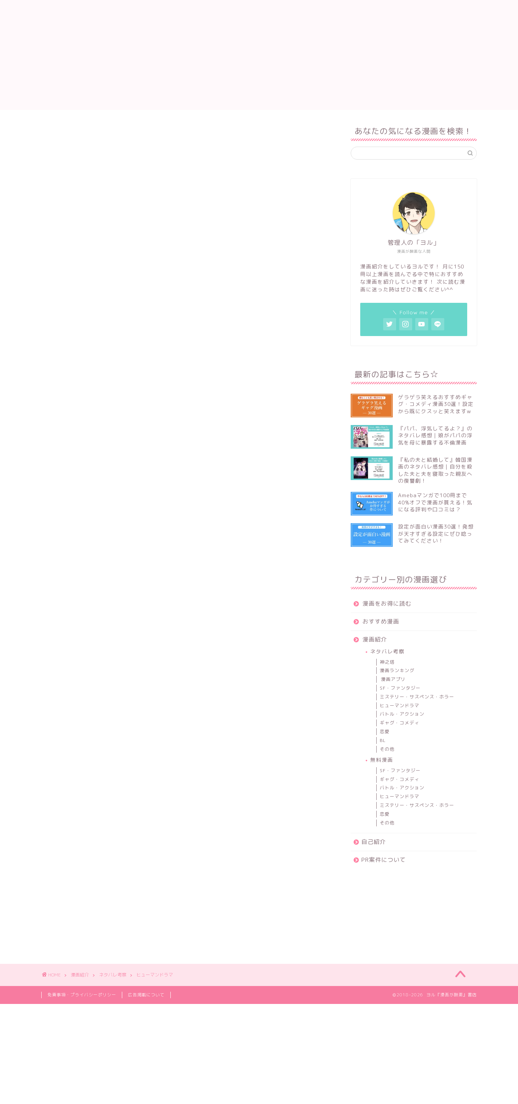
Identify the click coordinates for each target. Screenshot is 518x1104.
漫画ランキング (397, 670)
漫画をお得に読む (208, 12)
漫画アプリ (393, 679)
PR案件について (394, 12)
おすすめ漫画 (263, 12)
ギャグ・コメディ (399, 722)
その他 (387, 749)
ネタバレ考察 (387, 651)
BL (383, 740)
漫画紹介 (308, 12)
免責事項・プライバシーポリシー (81, 995)
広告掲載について (146, 995)
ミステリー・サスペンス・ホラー (417, 696)
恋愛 (385, 731)
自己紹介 (347, 12)
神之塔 (387, 662)
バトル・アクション (402, 714)
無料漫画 (381, 759)
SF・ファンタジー (400, 688)
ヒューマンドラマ (399, 705)
